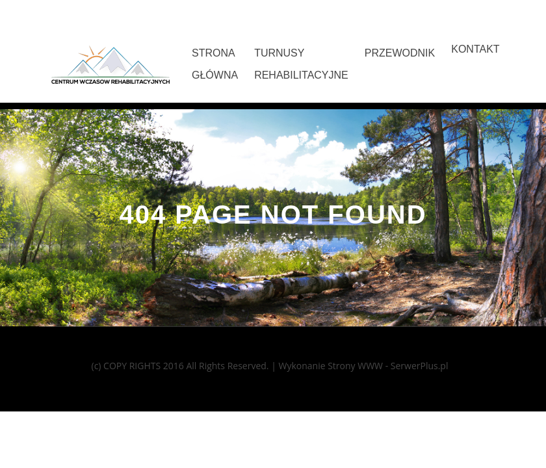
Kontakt (475, 49)
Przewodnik (400, 52)
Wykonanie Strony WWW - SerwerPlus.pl (363, 365)
